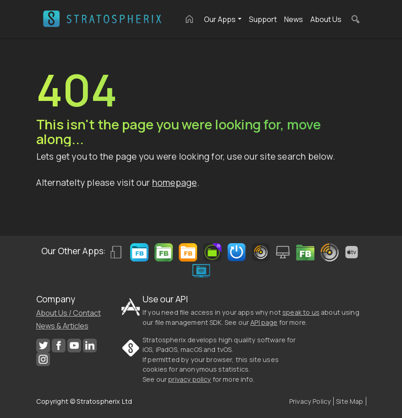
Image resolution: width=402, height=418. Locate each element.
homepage (174, 183)
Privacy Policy (310, 401)
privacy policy (189, 379)
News (293, 19)
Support (263, 19)
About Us (325, 19)
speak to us (300, 312)
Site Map (349, 401)
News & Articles (62, 326)
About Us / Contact (68, 313)
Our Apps (220, 19)
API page (263, 322)
